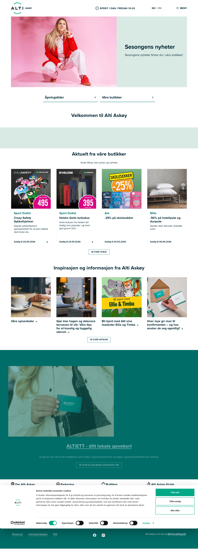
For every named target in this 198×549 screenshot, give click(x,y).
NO (154, 8)
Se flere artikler (99, 340)
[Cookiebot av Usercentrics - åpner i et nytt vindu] (18, 544)
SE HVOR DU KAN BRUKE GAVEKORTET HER (99, 465)
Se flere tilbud (99, 252)
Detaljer (146, 543)
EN (159, 8)
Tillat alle (175, 513)
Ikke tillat (175, 531)
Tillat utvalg (175, 522)
